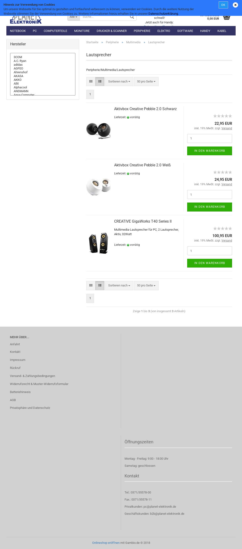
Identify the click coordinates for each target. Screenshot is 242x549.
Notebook (18, 31)
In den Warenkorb (209, 150)
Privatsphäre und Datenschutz (30, 408)
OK (223, 5)
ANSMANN (42, 91)
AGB (13, 400)
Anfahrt (15, 344)
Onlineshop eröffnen (106, 543)
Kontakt (15, 352)
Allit (42, 84)
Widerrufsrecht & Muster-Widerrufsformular (39, 384)
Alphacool (42, 87)
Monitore (82, 31)
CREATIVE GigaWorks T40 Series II (143, 221)
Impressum (17, 360)
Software (185, 31)
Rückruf (15, 368)
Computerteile (55, 31)
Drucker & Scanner (112, 31)
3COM (42, 57)
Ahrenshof (42, 72)
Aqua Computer (42, 95)
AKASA (42, 76)
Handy (205, 31)
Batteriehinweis (20, 392)
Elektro (163, 31)
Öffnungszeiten (139, 441)
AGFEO (42, 68)
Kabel (221, 31)
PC (35, 31)
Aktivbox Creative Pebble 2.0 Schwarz (145, 109)
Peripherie (142, 31)
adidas (42, 65)
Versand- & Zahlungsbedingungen (32, 376)
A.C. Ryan (42, 61)
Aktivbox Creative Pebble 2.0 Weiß (142, 165)
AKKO (42, 80)
